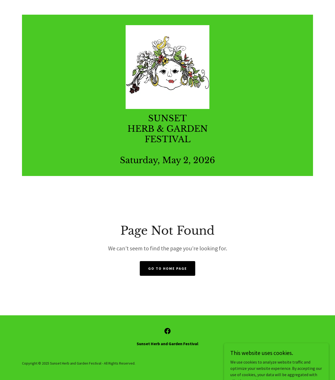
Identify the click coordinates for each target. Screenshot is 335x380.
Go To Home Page (167, 268)
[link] (167, 66)
